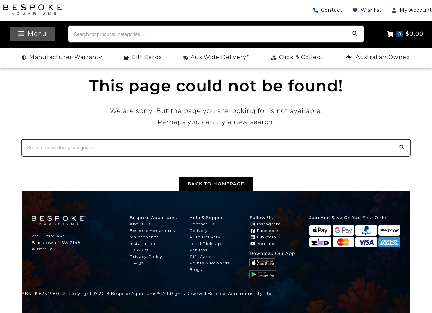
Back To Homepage (216, 183)
